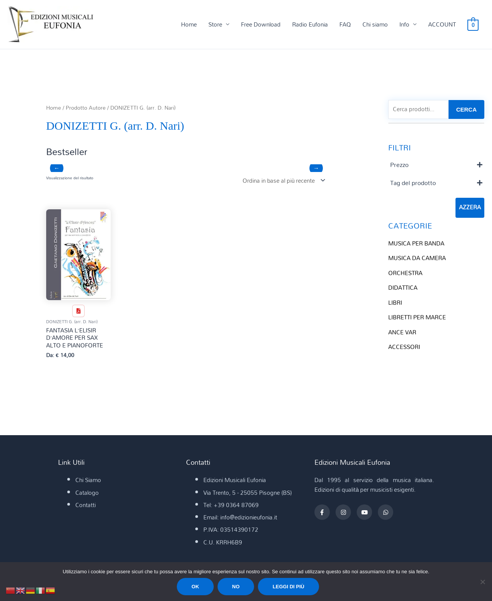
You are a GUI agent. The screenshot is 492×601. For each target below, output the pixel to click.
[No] (482, 582)
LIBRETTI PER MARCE (417, 316)
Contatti (85, 505)
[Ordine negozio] (282, 180)
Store (216, 24)
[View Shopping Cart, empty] (473, 24)
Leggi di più (288, 586)
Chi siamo (376, 24)
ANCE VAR (402, 330)
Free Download (261, 24)
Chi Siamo (88, 480)
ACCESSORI (404, 345)
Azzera (470, 208)
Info (405, 24)
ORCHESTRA (405, 272)
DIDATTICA (402, 287)
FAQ (346, 24)
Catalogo (87, 493)
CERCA (466, 109)
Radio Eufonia (311, 24)
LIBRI (395, 301)
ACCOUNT (443, 24)
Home (190, 24)
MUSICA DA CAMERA (417, 258)
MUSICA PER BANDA (416, 243)
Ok (195, 586)
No (236, 586)
